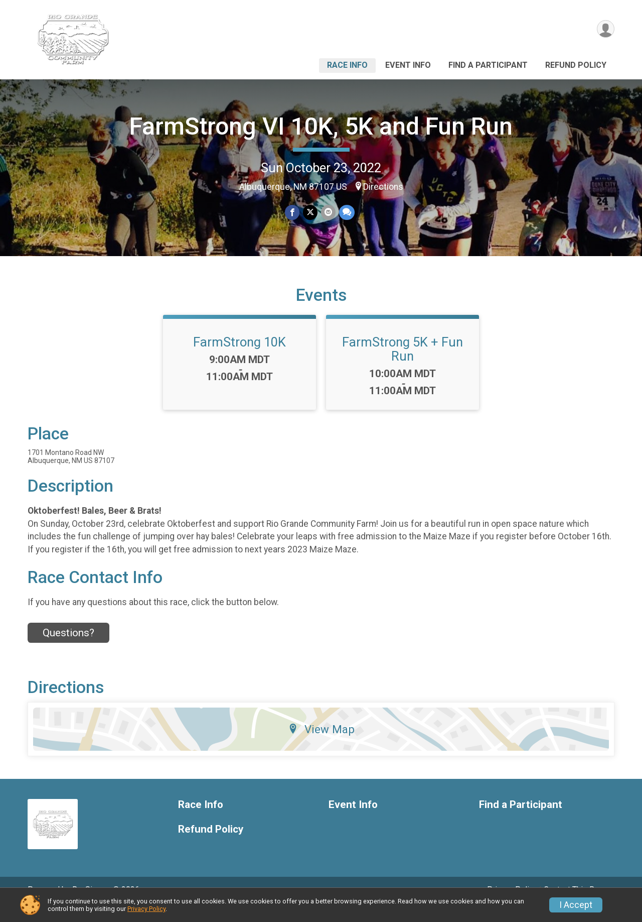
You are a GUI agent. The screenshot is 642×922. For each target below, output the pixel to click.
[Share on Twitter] (310, 212)
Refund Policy (575, 65)
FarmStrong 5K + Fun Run (402, 363)
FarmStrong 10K (239, 356)
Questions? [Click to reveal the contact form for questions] (68, 647)
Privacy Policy (146, 908)
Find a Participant (488, 65)
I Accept (575, 905)
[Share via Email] (327, 212)
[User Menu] (605, 29)
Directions (383, 187)
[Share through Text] (346, 212)
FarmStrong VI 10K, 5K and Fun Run (321, 126)
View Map (321, 743)
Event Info (408, 65)
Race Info (347, 65)
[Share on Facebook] (292, 212)
